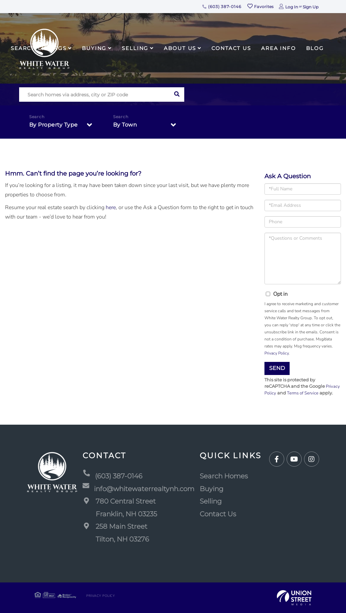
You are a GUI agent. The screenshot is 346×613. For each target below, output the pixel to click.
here (111, 207)
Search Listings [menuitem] (38, 48)
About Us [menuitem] (180, 48)
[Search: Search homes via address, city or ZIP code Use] (94, 94)
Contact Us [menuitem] (231, 48)
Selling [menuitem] (135, 48)
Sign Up (310, 6)
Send (277, 368)
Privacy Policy (276, 353)
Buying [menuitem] (94, 48)
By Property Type (53, 125)
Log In (291, 6)
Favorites (260, 6)
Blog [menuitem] (315, 48)
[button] (177, 94)
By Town (125, 125)
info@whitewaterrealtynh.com (138, 489)
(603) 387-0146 (221, 6)
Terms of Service (302, 393)
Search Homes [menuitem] (224, 476)
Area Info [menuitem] (278, 48)
